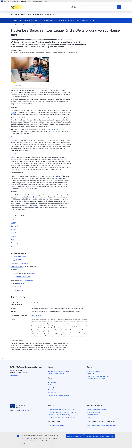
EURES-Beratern (24, 263)
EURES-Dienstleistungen (64, 20)
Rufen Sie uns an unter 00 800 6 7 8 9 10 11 (61, 409)
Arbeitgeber (35, 20)
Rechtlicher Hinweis (92, 414)
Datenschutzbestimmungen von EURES (98, 376)
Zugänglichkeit (14, 375)
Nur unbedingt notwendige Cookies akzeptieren (100, 436)
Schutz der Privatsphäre (94, 412)
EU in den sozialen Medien (56, 425)
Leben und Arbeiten (17, 266)
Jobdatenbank (20, 270)
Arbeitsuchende (23, 20)
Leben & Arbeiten (48, 20)
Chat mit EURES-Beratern (56, 373)
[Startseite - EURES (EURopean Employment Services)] (19, 6)
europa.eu (26, 410)
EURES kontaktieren (82, 20)
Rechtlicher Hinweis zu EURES (96, 379)
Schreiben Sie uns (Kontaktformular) (59, 414)
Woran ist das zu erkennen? (40, 1)
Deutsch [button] (75, 7)
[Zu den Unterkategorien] (30, 20)
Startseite (15, 20)
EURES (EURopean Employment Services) (26, 367)
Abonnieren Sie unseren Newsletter (58, 395)
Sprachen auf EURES (93, 371)
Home (12, 24)
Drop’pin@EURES (16, 260)
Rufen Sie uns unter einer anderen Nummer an (62, 412)
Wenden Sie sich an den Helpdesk (58, 371)
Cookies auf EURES (93, 373)
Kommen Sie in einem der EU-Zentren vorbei (61, 417)
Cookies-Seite (31, 438)
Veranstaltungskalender (23, 276)
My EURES (93, 20)
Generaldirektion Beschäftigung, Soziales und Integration (66, 308)
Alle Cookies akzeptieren (74, 436)
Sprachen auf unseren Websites (96, 409)
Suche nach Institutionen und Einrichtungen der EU (102, 425)
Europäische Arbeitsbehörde (39, 308)
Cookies (89, 417)
